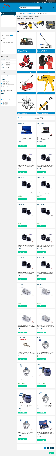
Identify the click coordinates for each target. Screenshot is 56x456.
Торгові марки (41, 13)
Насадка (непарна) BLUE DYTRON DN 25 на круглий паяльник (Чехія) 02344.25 (26, 379)
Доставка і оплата (4, 26)
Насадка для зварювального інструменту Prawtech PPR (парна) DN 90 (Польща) (26, 273)
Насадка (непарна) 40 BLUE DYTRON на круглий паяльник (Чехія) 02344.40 (45, 406)
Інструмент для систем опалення (24, 92)
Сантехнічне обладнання (29, 13)
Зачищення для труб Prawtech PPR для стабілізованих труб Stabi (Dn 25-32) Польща (26, 326)
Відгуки (2, 23)
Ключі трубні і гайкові (22, 113)
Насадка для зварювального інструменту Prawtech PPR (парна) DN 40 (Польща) (26, 219)
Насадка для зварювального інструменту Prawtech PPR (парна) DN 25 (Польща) (26, 193)
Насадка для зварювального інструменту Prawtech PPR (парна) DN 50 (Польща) (45, 219)
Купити (23, 145)
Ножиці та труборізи (41, 92)
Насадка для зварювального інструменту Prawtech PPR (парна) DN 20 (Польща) (45, 166)
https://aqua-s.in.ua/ (6, 99)
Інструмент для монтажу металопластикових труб (42, 51)
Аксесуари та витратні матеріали (43, 72)
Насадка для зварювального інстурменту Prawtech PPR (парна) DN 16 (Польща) (26, 166)
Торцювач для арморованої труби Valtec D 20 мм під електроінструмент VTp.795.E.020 (26, 353)
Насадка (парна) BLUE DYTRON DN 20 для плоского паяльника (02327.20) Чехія (45, 379)
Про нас (2, 19)
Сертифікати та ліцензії (5, 21)
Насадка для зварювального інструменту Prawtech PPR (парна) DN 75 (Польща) (45, 246)
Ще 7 (3, 51)
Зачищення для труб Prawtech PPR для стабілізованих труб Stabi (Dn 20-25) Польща (46, 299)
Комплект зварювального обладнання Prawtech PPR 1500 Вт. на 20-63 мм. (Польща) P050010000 (44, 138)
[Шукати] (41, 7)
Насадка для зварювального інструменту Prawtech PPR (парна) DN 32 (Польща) (45, 193)
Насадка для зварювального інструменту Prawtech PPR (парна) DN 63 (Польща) (26, 246)
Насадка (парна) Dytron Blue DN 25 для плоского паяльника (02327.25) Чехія (25, 406)
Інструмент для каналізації (42, 113)
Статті (2, 17)
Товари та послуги (22, 16)
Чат (51, 453)
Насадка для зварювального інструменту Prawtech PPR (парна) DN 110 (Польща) (45, 273)
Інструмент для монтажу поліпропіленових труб (23, 51)
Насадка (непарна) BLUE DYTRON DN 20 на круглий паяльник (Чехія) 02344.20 (45, 353)
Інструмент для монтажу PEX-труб (25, 72)
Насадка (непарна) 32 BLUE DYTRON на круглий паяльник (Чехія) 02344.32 (25, 433)
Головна (20, 13)
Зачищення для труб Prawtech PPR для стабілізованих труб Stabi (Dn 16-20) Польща (26, 299)
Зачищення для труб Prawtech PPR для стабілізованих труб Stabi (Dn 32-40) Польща (46, 326)
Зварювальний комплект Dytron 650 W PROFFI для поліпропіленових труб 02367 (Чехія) (45, 433)
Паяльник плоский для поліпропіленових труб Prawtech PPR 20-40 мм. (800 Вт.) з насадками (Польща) (26, 138)
